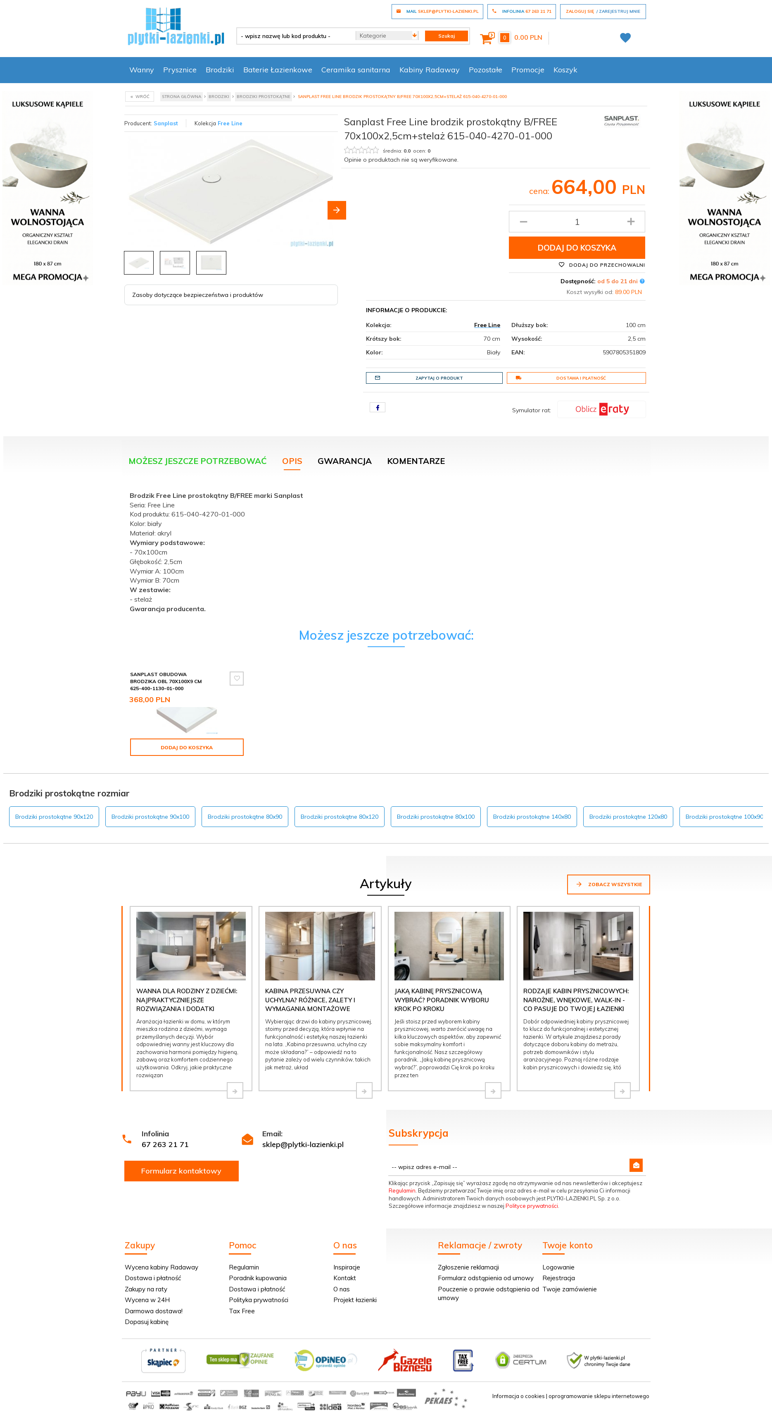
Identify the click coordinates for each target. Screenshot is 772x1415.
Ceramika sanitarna (355, 69)
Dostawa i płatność (560, 378)
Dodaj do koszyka (577, 248)
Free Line (230, 123)
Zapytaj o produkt (419, 378)
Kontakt (344, 1278)
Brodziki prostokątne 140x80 (532, 816)
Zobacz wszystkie (608, 884)
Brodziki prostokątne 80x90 (245, 816)
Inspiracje (346, 1267)
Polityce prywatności (532, 1205)
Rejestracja (558, 1278)
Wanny (141, 69)
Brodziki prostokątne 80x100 (436, 816)
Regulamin (402, 1190)
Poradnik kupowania (258, 1278)
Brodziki (220, 69)
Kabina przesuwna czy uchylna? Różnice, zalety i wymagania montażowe (310, 1000)
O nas (341, 1289)
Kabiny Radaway (429, 69)
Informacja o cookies (518, 1396)
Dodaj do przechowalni (601, 264)
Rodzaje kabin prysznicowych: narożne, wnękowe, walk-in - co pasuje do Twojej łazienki (576, 1000)
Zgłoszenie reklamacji (468, 1267)
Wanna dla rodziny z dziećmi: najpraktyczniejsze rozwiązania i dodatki (186, 1000)
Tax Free (242, 1311)
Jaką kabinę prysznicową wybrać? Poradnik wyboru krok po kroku (441, 1000)
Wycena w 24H (147, 1300)
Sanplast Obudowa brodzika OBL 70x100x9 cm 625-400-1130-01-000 (166, 681)
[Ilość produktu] (577, 221)
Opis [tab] (292, 461)
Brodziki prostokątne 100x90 (724, 816)
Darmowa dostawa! (154, 1311)
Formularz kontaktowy (181, 1171)
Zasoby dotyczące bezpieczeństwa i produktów (197, 295)
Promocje (527, 69)
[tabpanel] (386, 550)
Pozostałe (485, 69)
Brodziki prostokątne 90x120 (54, 816)
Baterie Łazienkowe (277, 69)
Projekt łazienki (355, 1300)
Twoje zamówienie (569, 1289)
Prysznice (180, 69)
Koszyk (565, 69)
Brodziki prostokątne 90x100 (150, 816)
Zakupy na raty (146, 1289)
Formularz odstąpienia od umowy (486, 1278)
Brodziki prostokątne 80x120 (339, 816)
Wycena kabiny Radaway (161, 1267)
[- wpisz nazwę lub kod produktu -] (293, 36)
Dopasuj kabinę (147, 1322)
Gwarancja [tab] (345, 461)
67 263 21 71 (165, 1144)
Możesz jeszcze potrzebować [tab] (197, 461)
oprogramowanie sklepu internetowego (599, 1396)
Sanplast (166, 123)
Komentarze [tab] (416, 461)
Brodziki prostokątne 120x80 (628, 816)
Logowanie (558, 1267)
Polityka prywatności (258, 1300)
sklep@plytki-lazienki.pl (303, 1144)
